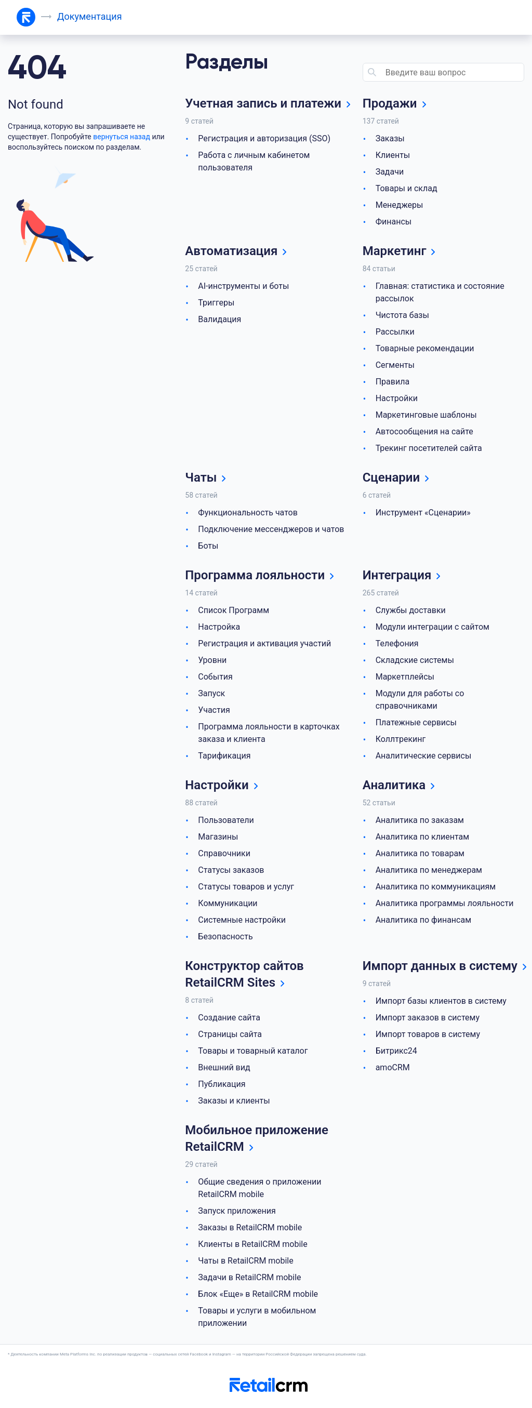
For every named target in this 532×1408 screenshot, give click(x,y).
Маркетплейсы (405, 677)
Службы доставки (411, 610)
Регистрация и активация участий (264, 643)
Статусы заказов (231, 870)
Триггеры (216, 303)
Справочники (224, 853)
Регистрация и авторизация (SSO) (264, 138)
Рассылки (395, 332)
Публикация (221, 1084)
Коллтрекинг (401, 739)
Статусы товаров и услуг (246, 887)
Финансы (394, 222)
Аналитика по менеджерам (429, 870)
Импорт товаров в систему (428, 1034)
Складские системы (415, 660)
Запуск (211, 693)
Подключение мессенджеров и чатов (271, 529)
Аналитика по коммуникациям (436, 887)
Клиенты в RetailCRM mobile (252, 1244)
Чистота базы (402, 315)
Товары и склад (406, 188)
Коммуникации (227, 903)
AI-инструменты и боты (243, 286)
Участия (214, 710)
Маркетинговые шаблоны (426, 415)
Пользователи (226, 820)
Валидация (219, 319)
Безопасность (225, 936)
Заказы (390, 138)
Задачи (390, 172)
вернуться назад (121, 136)
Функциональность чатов (248, 512)
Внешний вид (224, 1067)
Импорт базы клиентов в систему (441, 1001)
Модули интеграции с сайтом (432, 627)
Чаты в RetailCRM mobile (245, 1261)
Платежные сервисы (416, 722)
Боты (208, 546)
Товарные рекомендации (425, 348)
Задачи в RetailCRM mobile (249, 1277)
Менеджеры (399, 205)
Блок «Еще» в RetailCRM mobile (258, 1294)
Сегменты (395, 365)
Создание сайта (229, 1017)
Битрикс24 (396, 1051)
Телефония (397, 643)
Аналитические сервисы (424, 756)
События (215, 677)
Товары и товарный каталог (253, 1051)
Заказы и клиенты (234, 1101)
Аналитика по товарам (420, 853)
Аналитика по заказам (420, 820)
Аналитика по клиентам (422, 837)
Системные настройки (242, 920)
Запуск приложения (236, 1211)
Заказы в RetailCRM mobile (250, 1227)
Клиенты (393, 155)
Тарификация (224, 756)
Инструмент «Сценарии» (423, 512)
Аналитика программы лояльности (445, 903)
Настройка (219, 627)
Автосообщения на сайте (424, 431)
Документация (89, 16)
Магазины (218, 837)
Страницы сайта (230, 1034)
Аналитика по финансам (423, 920)
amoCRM (393, 1067)
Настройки (397, 398)
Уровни (212, 660)
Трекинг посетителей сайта (429, 448)
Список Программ (233, 610)
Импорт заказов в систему (428, 1017)
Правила (392, 382)
